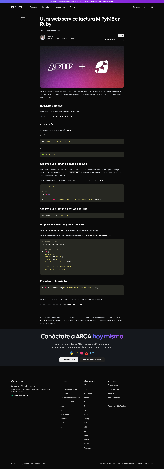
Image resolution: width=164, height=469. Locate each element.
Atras (22, 17)
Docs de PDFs (64, 393)
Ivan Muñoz (51, 36)
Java (85, 406)
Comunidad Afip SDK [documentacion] (92, 360)
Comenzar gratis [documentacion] (69, 359)
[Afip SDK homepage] (17, 381)
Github (62, 427)
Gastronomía (113, 402)
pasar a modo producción (72, 304)
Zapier (86, 444)
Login (146, 7)
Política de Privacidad (126, 464)
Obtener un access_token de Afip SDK (59, 116)
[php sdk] (82, 353)
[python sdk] (72, 353)
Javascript (88, 393)
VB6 (85, 427)
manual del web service (54, 230)
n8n (85, 431)
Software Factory (114, 389)
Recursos (34, 7)
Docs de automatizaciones (69, 398)
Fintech (111, 393)
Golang (86, 419)
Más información (108, 2)
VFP (85, 423)
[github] (152, 7)
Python (86, 398)
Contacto (136, 7)
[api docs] (92, 353)
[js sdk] (77, 353)
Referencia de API (66, 402)
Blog (61, 385)
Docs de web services (68, 389)
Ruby (86, 402)
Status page (64, 414)
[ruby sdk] (87, 353)
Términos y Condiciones (108, 464)
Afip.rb (68, 130)
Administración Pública (117, 406)
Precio (72, 7)
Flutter (86, 414)
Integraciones (61, 7)
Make (86, 435)
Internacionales (114, 398)
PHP (85, 389)
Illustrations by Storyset (144, 464)
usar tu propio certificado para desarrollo (88, 180)
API (85, 385)
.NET (86, 410)
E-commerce (113, 385)
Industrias (46, 7)
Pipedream (88, 448)
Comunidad (64, 406)
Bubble (86, 440)
